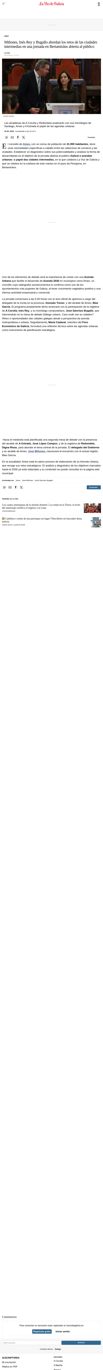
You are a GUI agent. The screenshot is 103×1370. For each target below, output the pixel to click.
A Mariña (58, 1365)
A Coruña (58, 1361)
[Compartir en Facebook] (18, 137)
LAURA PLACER (19, 525)
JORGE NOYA (7, 525)
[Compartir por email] (12, 137)
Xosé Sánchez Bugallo (44, 480)
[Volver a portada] (51, 4)
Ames (26, 144)
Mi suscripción (9, 1362)
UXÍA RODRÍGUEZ (8, 511)
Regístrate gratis (42, 1331)
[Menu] (4, 4)
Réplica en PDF (9, 1366)
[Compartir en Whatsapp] (6, 137)
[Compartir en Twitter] (23, 137)
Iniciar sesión (63, 1331)
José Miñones (36, 451)
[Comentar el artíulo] (92, 137)
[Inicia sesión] (98, 3)
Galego (58, 1349)
